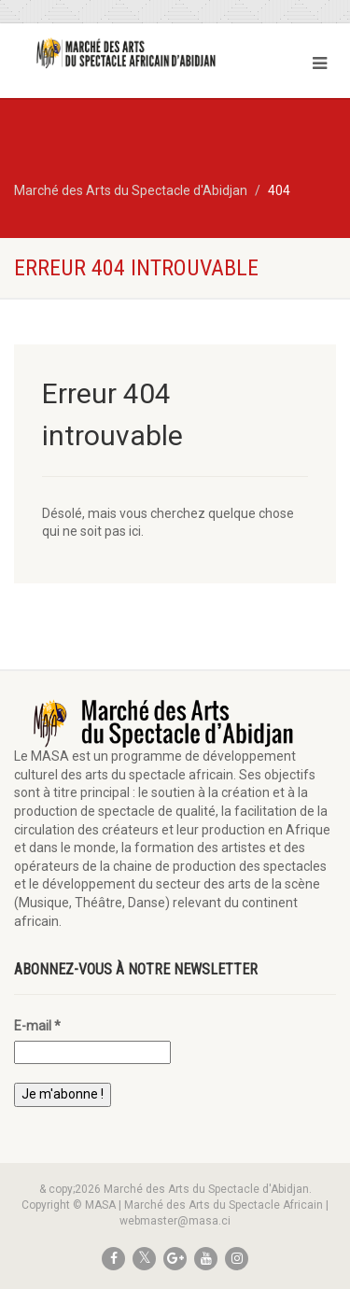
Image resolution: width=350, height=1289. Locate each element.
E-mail (37, 1025)
